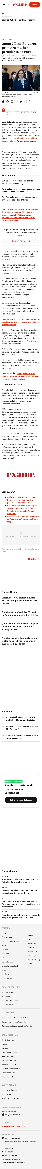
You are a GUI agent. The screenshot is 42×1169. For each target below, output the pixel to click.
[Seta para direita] (36, 19)
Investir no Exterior (9, 1061)
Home (4, 39)
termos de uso (7, 1152)
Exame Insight (7, 962)
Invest (4, 970)
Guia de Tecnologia (9, 996)
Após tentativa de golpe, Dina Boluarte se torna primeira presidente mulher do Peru (21, 500)
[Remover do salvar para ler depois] (30, 101)
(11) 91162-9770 (12, 1114)
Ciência (30, 964)
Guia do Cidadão (8, 992)
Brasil (4, 946)
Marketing (32, 943)
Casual (30, 939)
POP (29, 968)
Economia (5, 954)
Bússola (5, 1048)
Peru (4, 552)
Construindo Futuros (10, 1052)
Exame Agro (32, 951)
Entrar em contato (10, 1111)
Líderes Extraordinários (11, 1069)
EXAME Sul (6, 1044)
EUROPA (22, 20)
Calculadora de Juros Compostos (14, 1022)
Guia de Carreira (8, 1005)
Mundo (7, 14)
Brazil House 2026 (8, 1040)
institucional (7, 1148)
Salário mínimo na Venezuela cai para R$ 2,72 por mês (22, 727)
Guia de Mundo (9, 20)
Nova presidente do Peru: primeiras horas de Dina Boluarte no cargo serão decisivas (20, 376)
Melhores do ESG (8, 1094)
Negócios (5, 974)
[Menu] (3, 5)
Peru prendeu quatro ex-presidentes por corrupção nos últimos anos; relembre (21, 322)
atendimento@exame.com (13, 1126)
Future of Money (34, 960)
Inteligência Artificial (10, 966)
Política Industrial (8, 1077)
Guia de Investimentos (10, 1001)
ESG (3, 958)
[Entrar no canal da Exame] (21, 800)
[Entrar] (34, 4)
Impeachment (31, 549)
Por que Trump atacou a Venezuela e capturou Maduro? (22, 736)
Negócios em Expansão (10, 1098)
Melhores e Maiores (9, 1090)
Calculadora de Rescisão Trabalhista (15, 1018)
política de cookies (9, 1155)
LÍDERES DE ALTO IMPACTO (12, 942)
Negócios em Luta (8, 1073)
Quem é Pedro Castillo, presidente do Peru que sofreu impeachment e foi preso (23, 519)
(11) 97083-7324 (12, 1138)
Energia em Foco (8, 1056)
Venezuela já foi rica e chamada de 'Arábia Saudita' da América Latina (21, 718)
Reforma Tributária (9, 1065)
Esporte (31, 947)
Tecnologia (32, 956)
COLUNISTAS (7, 978)
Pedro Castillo (24, 127)
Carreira (5, 950)
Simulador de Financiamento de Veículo (17, 1026)
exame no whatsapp (13, 781)
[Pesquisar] (8, 5)
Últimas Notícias (8, 937)
